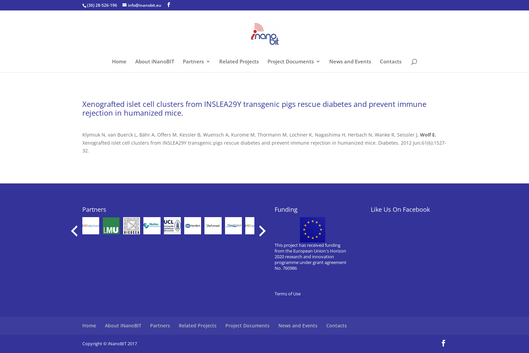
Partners (193, 62)
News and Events (350, 62)
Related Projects (239, 62)
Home (119, 62)
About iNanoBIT (154, 62)
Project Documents (291, 62)
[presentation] (74, 231)
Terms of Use (288, 294)
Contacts (390, 62)
